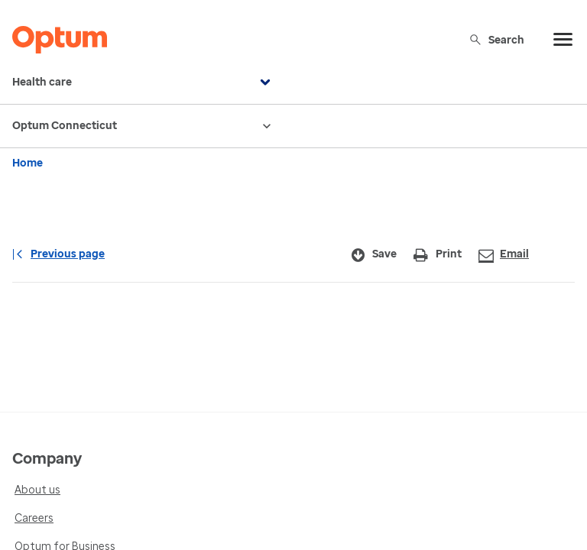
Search (496, 39)
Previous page (58, 253)
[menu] (563, 39)
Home (27, 163)
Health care (143, 82)
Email (503, 255)
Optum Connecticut (143, 126)
